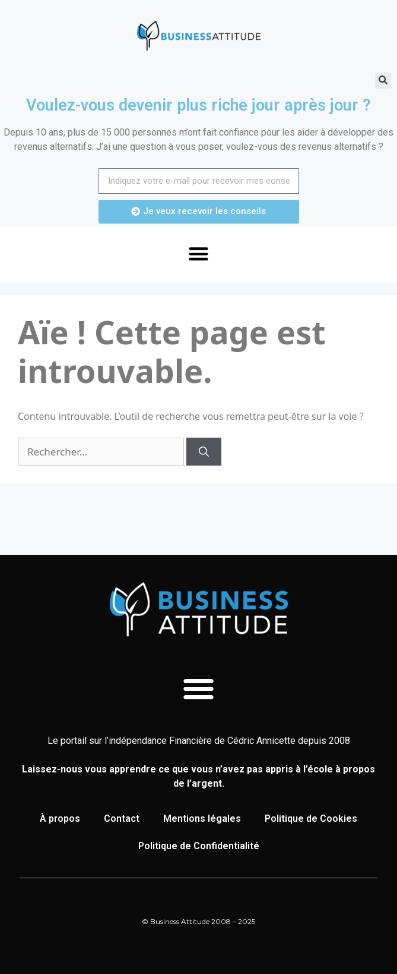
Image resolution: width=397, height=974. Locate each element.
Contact (121, 818)
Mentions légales (202, 818)
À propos (60, 818)
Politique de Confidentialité (198, 846)
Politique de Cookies (311, 818)
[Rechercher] (203, 452)
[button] (383, 81)
